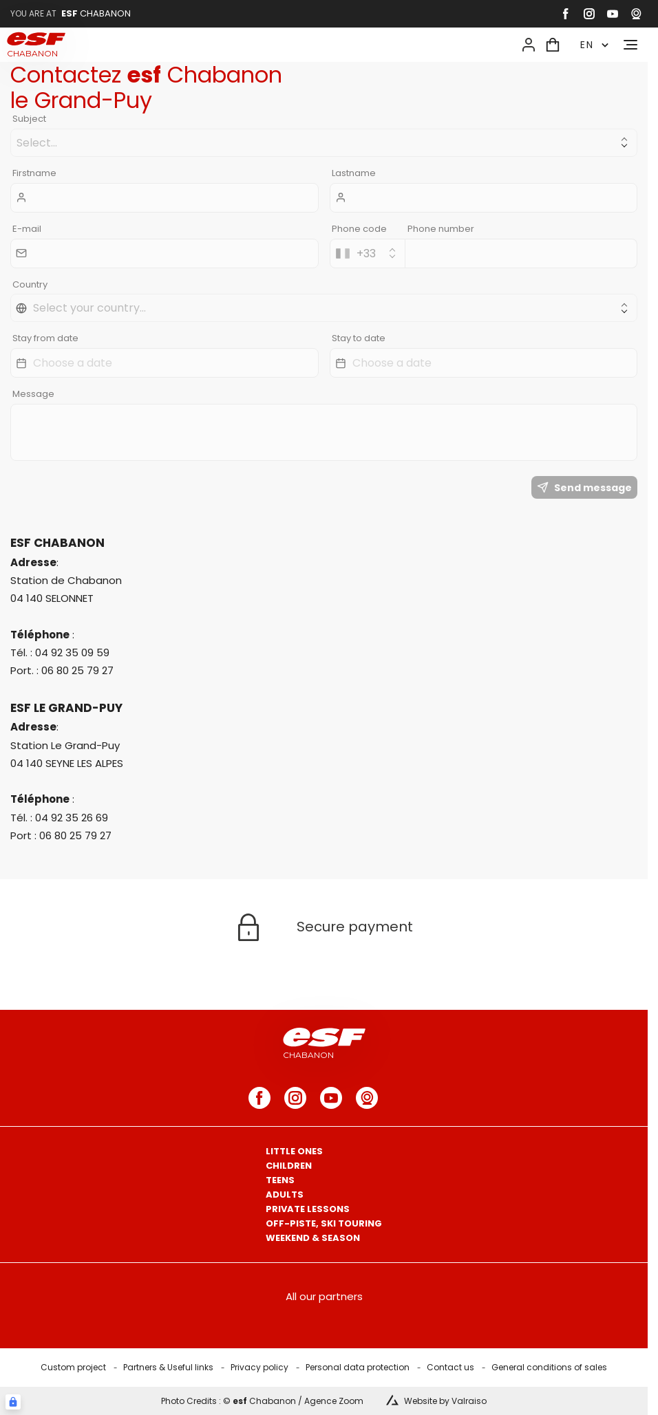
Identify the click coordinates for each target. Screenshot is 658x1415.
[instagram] (589, 14)
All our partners (324, 1296)
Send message (584, 488)
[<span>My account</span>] (528, 44)
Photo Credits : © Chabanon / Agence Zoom (262, 1401)
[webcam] (636, 14)
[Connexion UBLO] (13, 1401)
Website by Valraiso (445, 1401)
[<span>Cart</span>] (553, 45)
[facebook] (566, 14)
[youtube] (612, 14)
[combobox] (367, 253)
